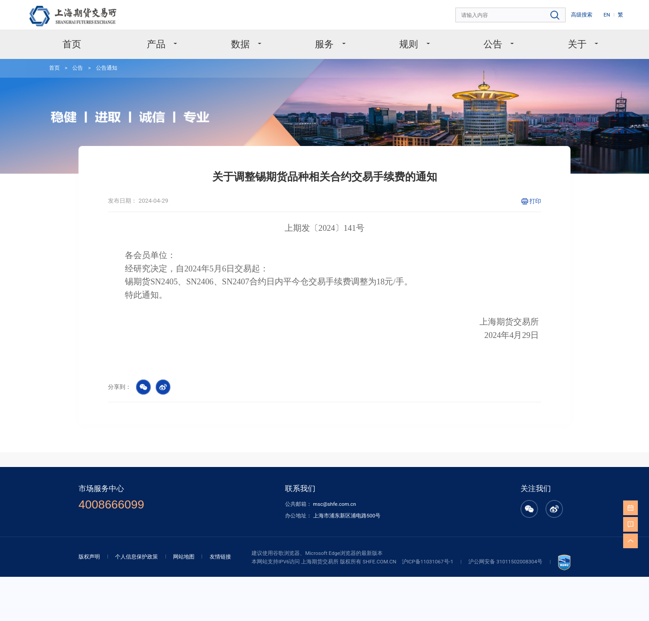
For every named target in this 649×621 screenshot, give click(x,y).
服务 (325, 44)
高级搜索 (581, 15)
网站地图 (183, 557)
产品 (157, 44)
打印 (535, 201)
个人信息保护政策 (136, 557)
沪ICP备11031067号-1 (428, 561)
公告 (494, 44)
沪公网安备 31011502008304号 (505, 561)
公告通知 (106, 68)
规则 (409, 44)
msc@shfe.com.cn (334, 504)
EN (607, 15)
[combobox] (511, 15)
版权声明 (89, 557)
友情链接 (220, 557)
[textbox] (511, 15)
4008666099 (111, 504)
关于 (578, 44)
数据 (241, 44)
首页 (71, 44)
